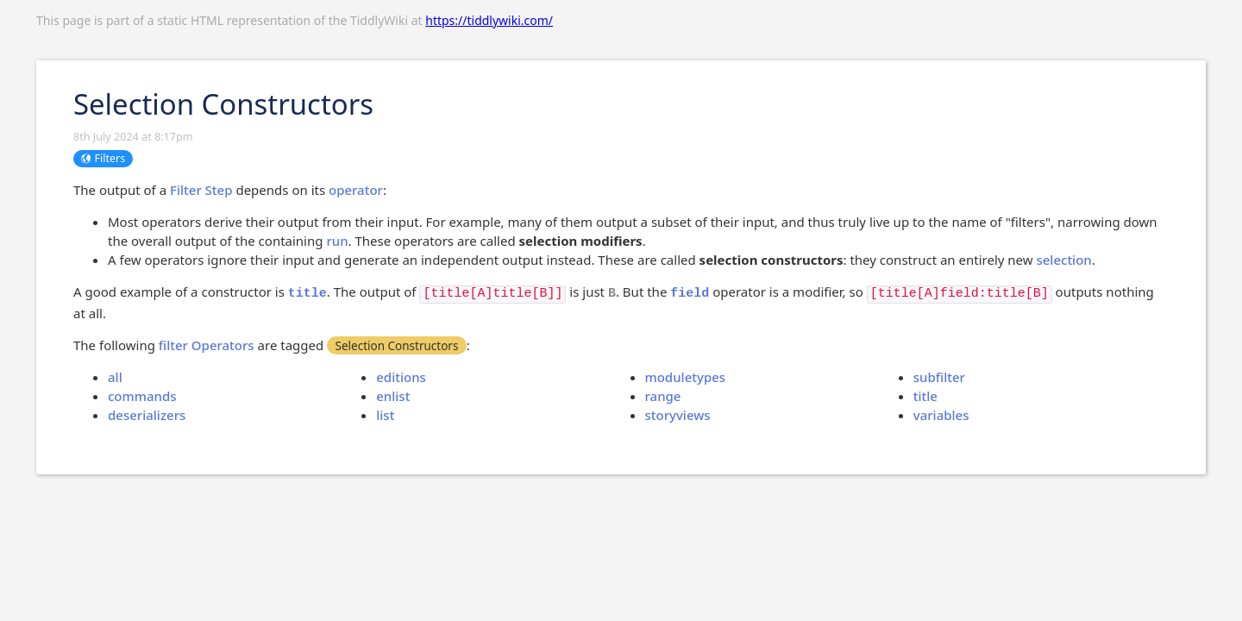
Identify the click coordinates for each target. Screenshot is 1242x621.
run (337, 240)
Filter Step (201, 189)
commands (142, 396)
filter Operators (206, 345)
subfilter (939, 377)
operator (356, 189)
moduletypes (685, 377)
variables (941, 414)
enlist (393, 396)
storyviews (678, 414)
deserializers (146, 414)
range (663, 396)
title (925, 396)
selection (1063, 259)
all (115, 377)
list (385, 414)
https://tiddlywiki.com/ (489, 20)
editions (401, 377)
